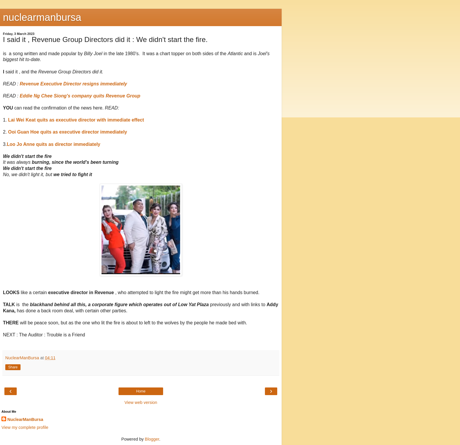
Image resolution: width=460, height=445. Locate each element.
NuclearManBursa (25, 419)
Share (13, 367)
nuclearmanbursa (42, 17)
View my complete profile (24, 427)
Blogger (152, 439)
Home (141, 391)
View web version (140, 402)
